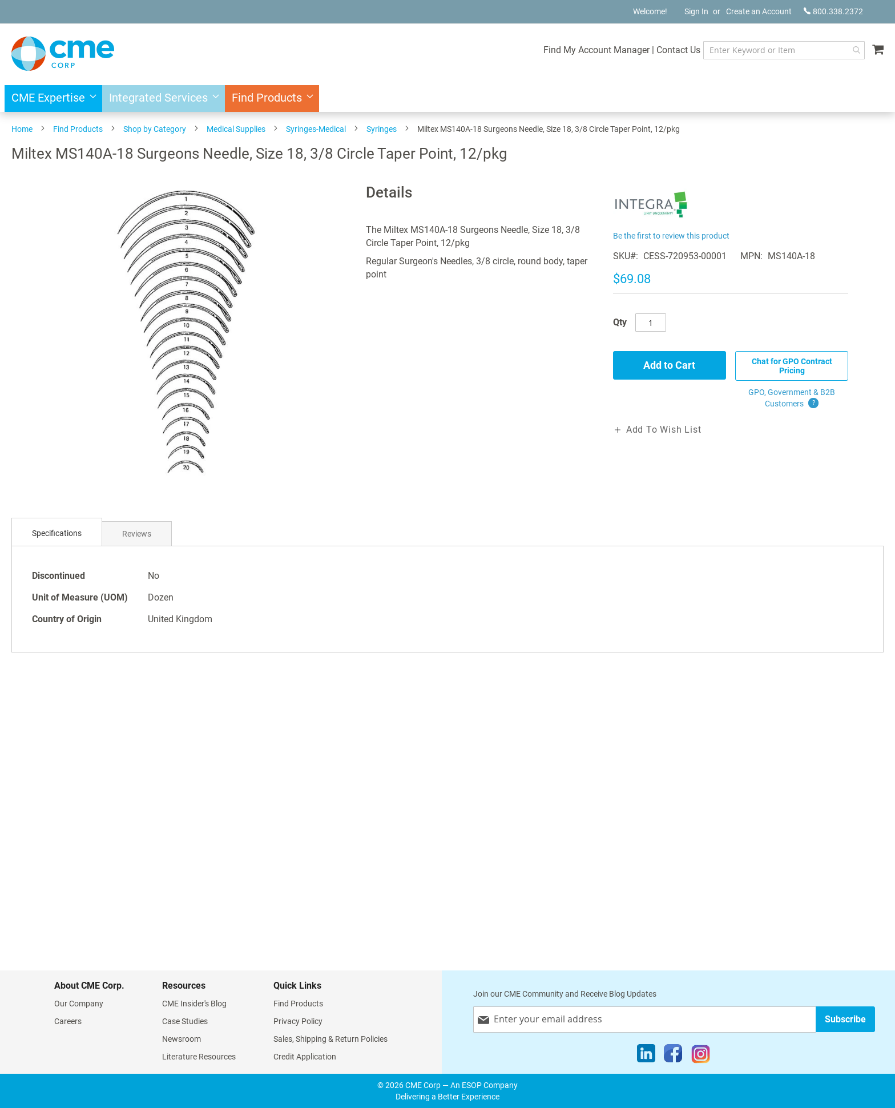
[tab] (56, 533)
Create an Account (759, 11)
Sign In (696, 11)
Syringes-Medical (316, 129)
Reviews (136, 533)
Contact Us (678, 50)
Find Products (78, 129)
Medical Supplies (236, 129)
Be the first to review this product (671, 235)
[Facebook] (673, 1056)
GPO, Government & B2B (791, 398)
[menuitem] (50, 98)
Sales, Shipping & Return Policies (330, 1038)
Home (22, 129)
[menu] (447, 98)
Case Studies (185, 1021)
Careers (68, 1021)
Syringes (381, 129)
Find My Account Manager (596, 50)
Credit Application (304, 1056)
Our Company (78, 1003)
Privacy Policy (297, 1021)
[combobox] (784, 50)
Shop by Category (154, 129)
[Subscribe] (845, 1019)
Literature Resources (199, 1056)
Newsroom (181, 1038)
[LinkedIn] (646, 1056)
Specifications (57, 533)
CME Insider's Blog (194, 1003)
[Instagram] (701, 1056)
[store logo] (62, 54)
